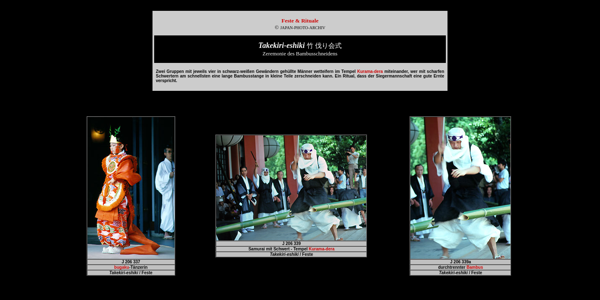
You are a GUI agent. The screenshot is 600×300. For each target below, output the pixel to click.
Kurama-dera (322, 249)
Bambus (475, 267)
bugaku (121, 267)
